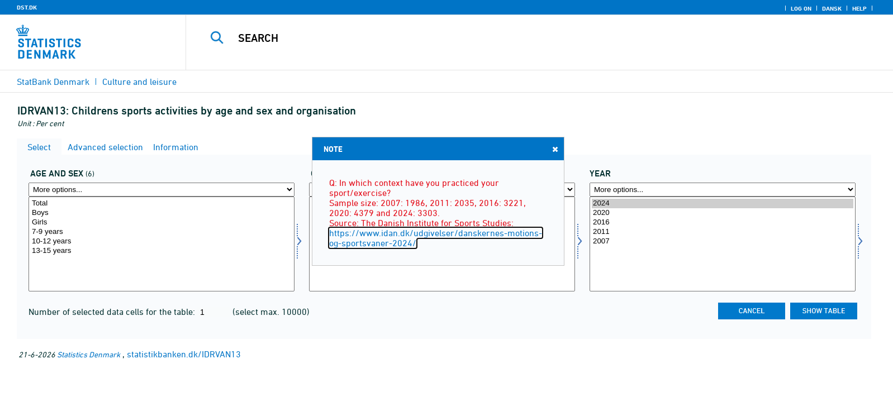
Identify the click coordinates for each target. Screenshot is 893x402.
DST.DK (27, 7)
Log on (801, 8)
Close (554, 149)
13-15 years (161, 251)
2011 (722, 232)
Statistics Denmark (88, 354)
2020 (722, 213)
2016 (722, 222)
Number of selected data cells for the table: (112, 312)
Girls (161, 222)
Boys (161, 213)
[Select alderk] (161, 244)
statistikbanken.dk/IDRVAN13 (184, 354)
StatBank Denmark (53, 81)
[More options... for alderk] (161, 190)
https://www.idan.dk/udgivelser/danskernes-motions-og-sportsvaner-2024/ (435, 238)
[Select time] (723, 244)
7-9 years (161, 232)
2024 (722, 203)
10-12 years (161, 241)
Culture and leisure (139, 81)
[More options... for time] (723, 190)
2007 (722, 241)
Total (161, 203)
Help (859, 8)
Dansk (832, 8)
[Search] (512, 38)
